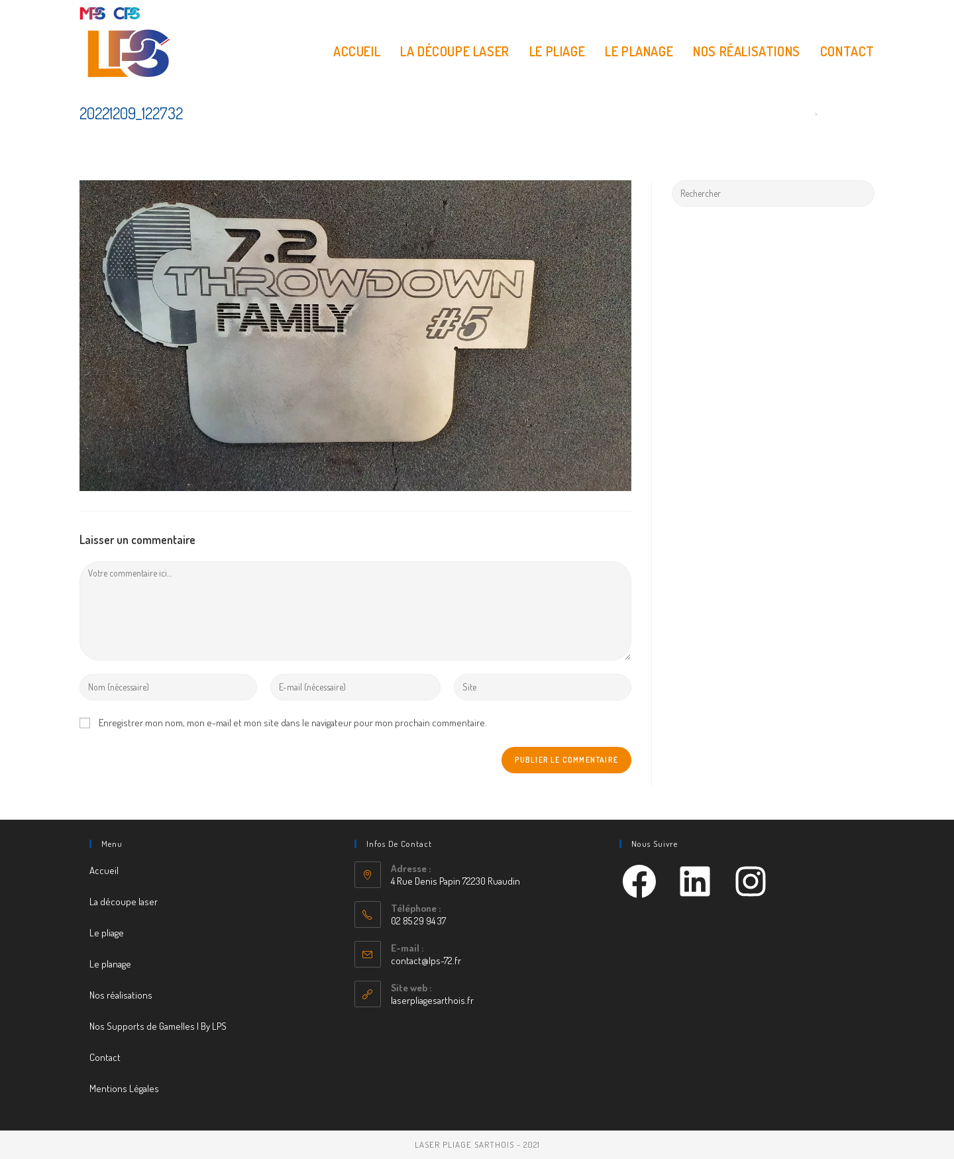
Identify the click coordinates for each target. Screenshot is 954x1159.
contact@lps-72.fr (426, 960)
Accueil (104, 870)
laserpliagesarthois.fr (432, 1000)
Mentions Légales (124, 1088)
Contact (105, 1057)
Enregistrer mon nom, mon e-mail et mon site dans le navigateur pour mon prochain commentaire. (293, 722)
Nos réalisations (120, 995)
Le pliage (106, 932)
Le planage (110, 964)
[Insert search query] (773, 193)
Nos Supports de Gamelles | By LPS (158, 1026)
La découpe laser (123, 901)
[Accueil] (806, 113)
